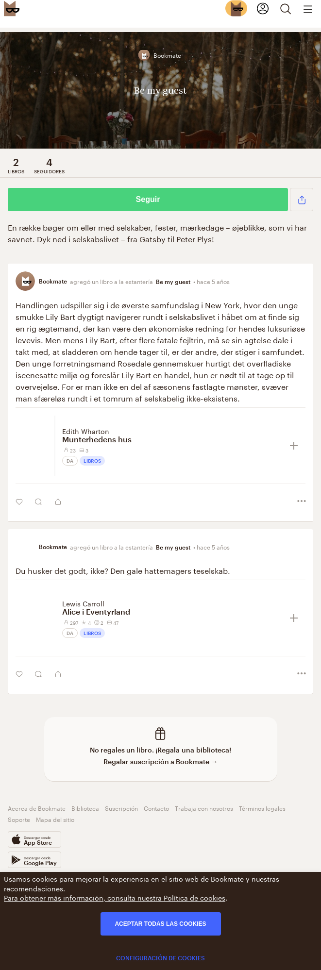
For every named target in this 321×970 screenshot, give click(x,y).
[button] (301, 199)
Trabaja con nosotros (204, 807)
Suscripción (121, 807)
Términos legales (262, 807)
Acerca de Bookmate (37, 807)
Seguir (148, 199)
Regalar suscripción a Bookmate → (160, 761)
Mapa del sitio (55, 818)
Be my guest (173, 281)
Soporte (19, 818)
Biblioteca (85, 807)
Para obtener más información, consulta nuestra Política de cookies (114, 897)
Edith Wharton (85, 430)
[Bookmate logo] (11, 8)
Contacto (156, 807)
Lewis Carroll (83, 603)
